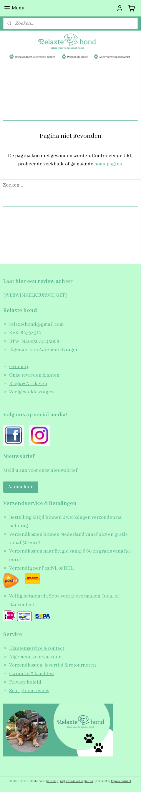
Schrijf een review (29, 691)
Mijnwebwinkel (121, 781)
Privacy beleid (25, 682)
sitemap (52, 781)
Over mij (18, 367)
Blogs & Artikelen (28, 384)
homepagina (108, 164)
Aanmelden (21, 487)
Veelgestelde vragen (31, 392)
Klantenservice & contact (36, 648)
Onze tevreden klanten (34, 375)
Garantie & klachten (31, 674)
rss (62, 781)
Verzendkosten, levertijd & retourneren (52, 665)
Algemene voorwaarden (35, 657)
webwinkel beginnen (79, 781)
